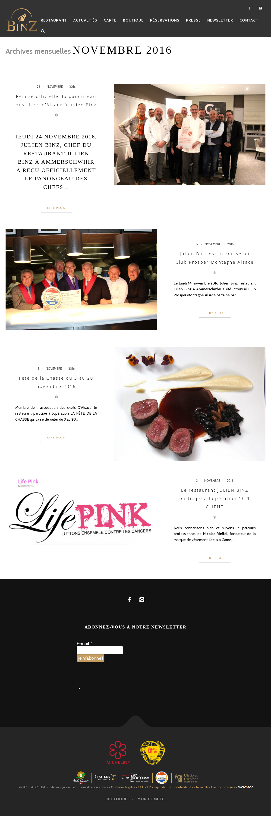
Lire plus (56, 207)
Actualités (85, 20)
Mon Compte (151, 799)
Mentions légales (123, 787)
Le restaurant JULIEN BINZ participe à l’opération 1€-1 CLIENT (214, 498)
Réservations (165, 20)
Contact (248, 20)
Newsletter (220, 20)
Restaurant (54, 20)
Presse (193, 20)
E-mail (84, 643)
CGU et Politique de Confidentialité (163, 787)
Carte (110, 20)
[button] (43, 31)
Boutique (133, 20)
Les (212, 787)
